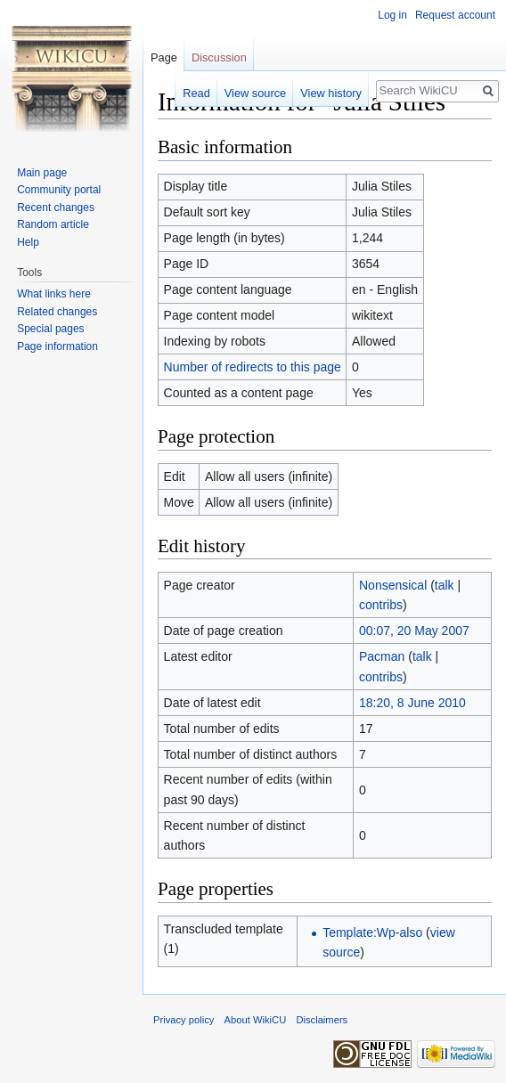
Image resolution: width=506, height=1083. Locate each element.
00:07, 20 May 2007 (414, 630)
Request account (455, 15)
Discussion (219, 57)
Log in (392, 15)
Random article (53, 224)
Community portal (59, 189)
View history (331, 93)
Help (28, 242)
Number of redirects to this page (252, 367)
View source (255, 93)
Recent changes (55, 207)
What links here (54, 294)
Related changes (57, 311)
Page (164, 57)
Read (196, 93)
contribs (381, 605)
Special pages (50, 328)
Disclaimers (321, 1019)
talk (444, 585)
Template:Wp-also (372, 932)
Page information (57, 346)
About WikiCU (255, 1019)
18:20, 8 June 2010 (412, 703)
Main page (42, 173)
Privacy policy (183, 1019)
